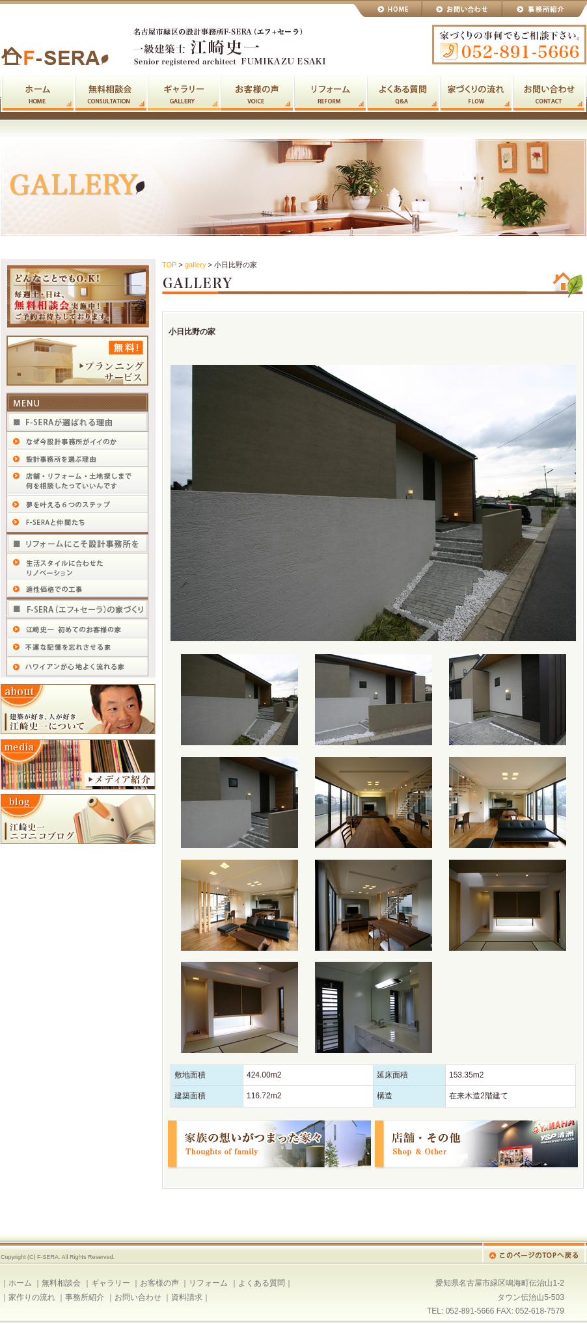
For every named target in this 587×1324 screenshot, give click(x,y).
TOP (169, 265)
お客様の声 (257, 94)
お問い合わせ (462, 8)
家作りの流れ (476, 94)
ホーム (38, 94)
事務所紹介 (84, 1297)
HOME (387, 8)
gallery (195, 265)
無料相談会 (111, 94)
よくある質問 (403, 94)
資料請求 (186, 1297)
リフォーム (330, 94)
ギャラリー (184, 94)
